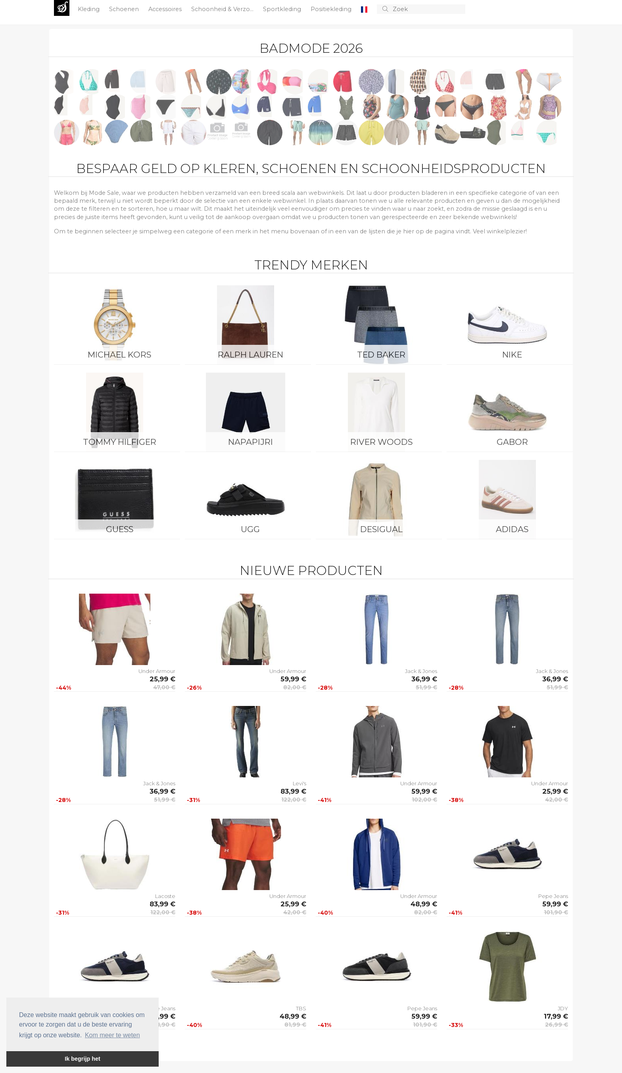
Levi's (299, 783)
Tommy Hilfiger (119, 442)
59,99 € (293, 679)
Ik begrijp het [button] (82, 1059)
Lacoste (165, 896)
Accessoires (165, 9)
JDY (563, 1008)
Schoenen (124, 9)
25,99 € (162, 679)
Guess (119, 529)
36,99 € (424, 679)
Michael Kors (119, 355)
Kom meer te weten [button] (112, 1035)
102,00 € (424, 799)
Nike (512, 355)
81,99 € (295, 1024)
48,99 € (424, 904)
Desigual (381, 529)
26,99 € (556, 1024)
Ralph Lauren (250, 355)
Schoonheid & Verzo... (223, 9)
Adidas (512, 529)
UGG (250, 529)
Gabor (512, 442)
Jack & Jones (421, 671)
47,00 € (164, 687)
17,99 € (556, 1016)
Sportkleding (283, 9)
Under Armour (156, 671)
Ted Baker (381, 355)
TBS (301, 1008)
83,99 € (293, 791)
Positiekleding (332, 9)
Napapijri (250, 442)
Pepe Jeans (553, 896)
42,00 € (556, 799)
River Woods (381, 442)
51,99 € (426, 687)
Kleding (89, 9)
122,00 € (293, 799)
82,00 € (294, 687)
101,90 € (556, 912)
